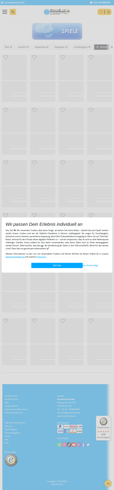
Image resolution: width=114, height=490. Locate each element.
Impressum (41, 257)
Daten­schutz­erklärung (15, 257)
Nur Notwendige (90, 265)
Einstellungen (37, 265)
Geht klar (57, 265)
